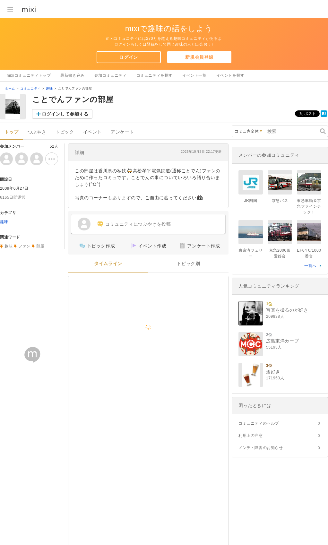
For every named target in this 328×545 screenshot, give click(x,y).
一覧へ (310, 266)
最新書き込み (72, 75)
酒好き (273, 371)
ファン (24, 246)
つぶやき (37, 132)
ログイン (128, 57)
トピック (64, 132)
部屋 (40, 246)
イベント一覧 (194, 75)
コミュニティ (30, 88)
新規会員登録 (199, 57)
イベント (92, 132)
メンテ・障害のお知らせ (260, 448)
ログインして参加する (65, 114)
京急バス (280, 200)
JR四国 (250, 200)
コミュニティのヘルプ (258, 423)
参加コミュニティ (110, 75)
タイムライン (108, 263)
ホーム (10, 88)
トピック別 (188, 263)
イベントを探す (230, 75)
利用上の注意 (250, 435)
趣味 (49, 88)
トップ (11, 132)
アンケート (122, 132)
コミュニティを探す (154, 75)
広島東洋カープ (282, 340)
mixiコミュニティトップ (29, 75)
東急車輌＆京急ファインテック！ (309, 206)
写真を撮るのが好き (287, 310)
